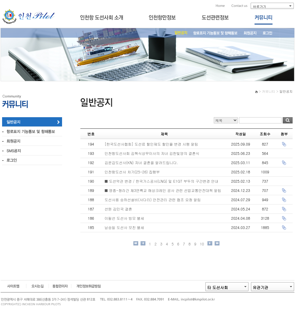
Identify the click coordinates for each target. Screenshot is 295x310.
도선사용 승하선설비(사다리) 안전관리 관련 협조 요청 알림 (153, 199)
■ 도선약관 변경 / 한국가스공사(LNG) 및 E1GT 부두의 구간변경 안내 (161, 181)
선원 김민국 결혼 (118, 208)
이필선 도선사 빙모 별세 (124, 218)
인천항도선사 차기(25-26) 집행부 (132, 171)
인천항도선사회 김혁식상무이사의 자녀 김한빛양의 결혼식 (152, 153)
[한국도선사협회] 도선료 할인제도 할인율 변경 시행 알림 (151, 143)
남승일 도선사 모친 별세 (124, 227)
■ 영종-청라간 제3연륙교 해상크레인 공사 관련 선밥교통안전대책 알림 (163, 190)
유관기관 (260, 287)
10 (202, 243)
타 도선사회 (217, 287)
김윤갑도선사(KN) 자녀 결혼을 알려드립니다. (141, 162)
